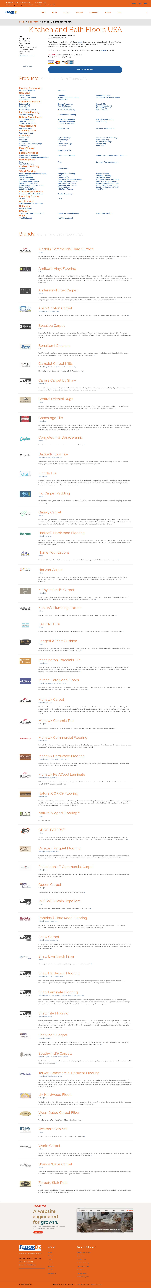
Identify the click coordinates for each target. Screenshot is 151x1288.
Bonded (22, 169)
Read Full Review (85, 70)
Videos (108, 12)
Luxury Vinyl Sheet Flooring (68, 213)
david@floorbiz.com (30, 1265)
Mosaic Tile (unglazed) (27, 110)
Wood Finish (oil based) (66, 155)
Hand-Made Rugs (102, 140)
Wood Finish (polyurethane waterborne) (34, 157)
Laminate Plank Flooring (67, 115)
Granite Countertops (65, 194)
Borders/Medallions (65, 104)
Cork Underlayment (83, 1277)
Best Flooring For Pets (84, 1252)
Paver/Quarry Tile (64, 150)
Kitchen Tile (23, 108)
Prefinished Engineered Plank (107, 183)
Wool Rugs (100, 146)
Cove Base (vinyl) (25, 128)
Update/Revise (28, 66)
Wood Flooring (101, 189)
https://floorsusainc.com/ (27, 56)
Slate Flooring (101, 121)
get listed (143, 3)
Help (119, 12)
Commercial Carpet (103, 95)
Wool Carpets (63, 99)
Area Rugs (23, 140)
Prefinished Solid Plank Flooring (31, 185)
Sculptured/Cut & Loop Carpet (108, 97)
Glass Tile (23, 150)
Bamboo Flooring (102, 174)
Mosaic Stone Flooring (66, 119)
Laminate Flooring (26, 115)
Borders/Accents (25, 175)
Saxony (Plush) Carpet (27, 97)
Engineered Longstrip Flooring (108, 179)
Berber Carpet (24, 95)
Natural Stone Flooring (105, 119)
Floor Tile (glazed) (64, 106)
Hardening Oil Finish (83, 1266)
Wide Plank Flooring (65, 189)
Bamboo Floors (81, 1273)
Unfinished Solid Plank (27, 189)
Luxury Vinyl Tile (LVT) (104, 213)
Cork (21, 162)
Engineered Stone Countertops (31, 194)
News (54, 12)
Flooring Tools (81, 1259)
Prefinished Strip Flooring (67, 185)
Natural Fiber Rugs (65, 144)
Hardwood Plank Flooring (29, 183)
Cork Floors (80, 1270)
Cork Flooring (63, 175)
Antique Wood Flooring (66, 174)
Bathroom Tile (24, 104)
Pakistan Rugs (24, 146)
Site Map (50, 1270)
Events (67, 12)
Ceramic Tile (101, 104)
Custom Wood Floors (27, 179)
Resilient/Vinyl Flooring (105, 128)
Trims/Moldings (64, 187)
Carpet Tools (81, 1256)
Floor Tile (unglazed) (104, 106)
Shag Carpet (24, 99)
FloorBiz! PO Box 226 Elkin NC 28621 (19, 2)
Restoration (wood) (26, 133)
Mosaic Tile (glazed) (103, 108)
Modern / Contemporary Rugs (30, 144)
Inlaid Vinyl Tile (63, 128)
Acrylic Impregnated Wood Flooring (32, 174)
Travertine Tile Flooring (28, 123)
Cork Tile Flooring (26, 177)
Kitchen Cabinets (25, 208)
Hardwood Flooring (83, 1263)
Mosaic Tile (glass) (65, 108)
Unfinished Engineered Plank (107, 187)
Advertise (51, 1266)
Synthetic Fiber (63, 169)
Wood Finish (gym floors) (28, 155)
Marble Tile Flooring (27, 119)
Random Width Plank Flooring (107, 185)
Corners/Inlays (63, 177)
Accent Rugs (24, 138)
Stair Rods (61, 90)
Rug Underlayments (26, 164)
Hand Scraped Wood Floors (106, 181)
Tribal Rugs (62, 146)
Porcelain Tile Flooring (66, 110)
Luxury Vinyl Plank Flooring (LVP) (31, 213)
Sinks (60, 199)
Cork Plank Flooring (103, 175)
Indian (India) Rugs (26, 142)
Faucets (22, 199)
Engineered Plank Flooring (29, 181)
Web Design (52, 1273)
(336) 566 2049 (41, 2)
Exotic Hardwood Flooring (67, 181)
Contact (50, 1256)
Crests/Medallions (103, 177)
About (50, 1252)
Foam (60, 162)
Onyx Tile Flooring (26, 121)
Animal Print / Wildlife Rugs (107, 138)
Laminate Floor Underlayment (107, 162)
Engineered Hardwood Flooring (70, 179)
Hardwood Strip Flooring (67, 183)
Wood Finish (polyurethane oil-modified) (111, 155)
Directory (93, 12)
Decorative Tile (25, 106)
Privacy (50, 1263)
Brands (79, 12)
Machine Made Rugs (104, 142)
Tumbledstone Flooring (67, 123)
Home (43, 12)
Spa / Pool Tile (102, 110)
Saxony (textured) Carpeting (68, 97)
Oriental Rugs (101, 144)
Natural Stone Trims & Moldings (31, 204)
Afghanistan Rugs (64, 138)
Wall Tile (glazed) (25, 218)
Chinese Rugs (63, 140)
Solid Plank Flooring (26, 187)
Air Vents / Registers (27, 90)
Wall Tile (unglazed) (65, 218)
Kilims (60, 142)
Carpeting (61, 95)
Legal (50, 1259)
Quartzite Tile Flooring (66, 121)
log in (133, 3)
